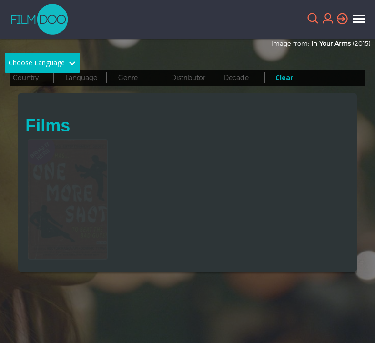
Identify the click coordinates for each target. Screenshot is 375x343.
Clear (284, 77)
